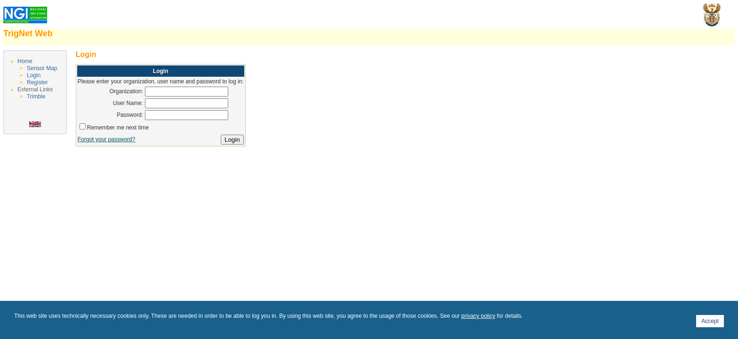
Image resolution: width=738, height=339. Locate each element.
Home (24, 61)
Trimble (36, 96)
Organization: (126, 91)
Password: (130, 115)
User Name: (128, 103)
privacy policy (478, 316)
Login (33, 75)
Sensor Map (42, 68)
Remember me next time (118, 127)
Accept (710, 321)
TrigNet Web (28, 33)
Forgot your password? (107, 139)
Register (37, 82)
